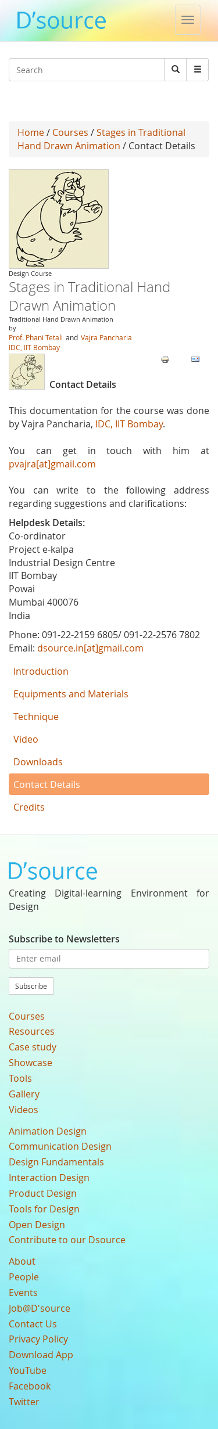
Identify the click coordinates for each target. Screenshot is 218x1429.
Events (23, 1292)
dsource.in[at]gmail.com (90, 648)
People (24, 1276)
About (22, 1261)
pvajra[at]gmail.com (52, 464)
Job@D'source (39, 1308)
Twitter (24, 1401)
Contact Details (46, 784)
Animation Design (48, 1131)
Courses (70, 132)
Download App (41, 1354)
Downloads (38, 761)
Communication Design (60, 1146)
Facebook (30, 1386)
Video (25, 739)
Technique (36, 716)
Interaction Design (49, 1177)
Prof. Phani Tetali (36, 337)
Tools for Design (44, 1209)
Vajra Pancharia (106, 337)
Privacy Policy (38, 1339)
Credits (29, 807)
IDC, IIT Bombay (34, 347)
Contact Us (33, 1324)
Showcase (30, 1062)
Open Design (37, 1224)
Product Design (43, 1193)
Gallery (24, 1094)
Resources (32, 1031)
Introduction (41, 671)
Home (30, 132)
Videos (23, 1109)
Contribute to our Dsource (67, 1239)
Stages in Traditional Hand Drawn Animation (101, 139)
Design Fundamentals (56, 1162)
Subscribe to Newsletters (64, 939)
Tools (20, 1078)
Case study (32, 1047)
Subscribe (31, 986)
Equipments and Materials (70, 693)
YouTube (28, 1370)
